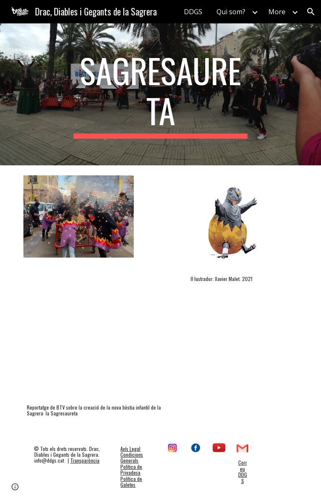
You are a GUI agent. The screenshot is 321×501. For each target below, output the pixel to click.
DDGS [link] (193, 11)
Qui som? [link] (231, 11)
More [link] (276, 11)
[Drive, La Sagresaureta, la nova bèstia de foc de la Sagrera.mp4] (101, 353)
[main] (160, 94)
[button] (311, 12)
